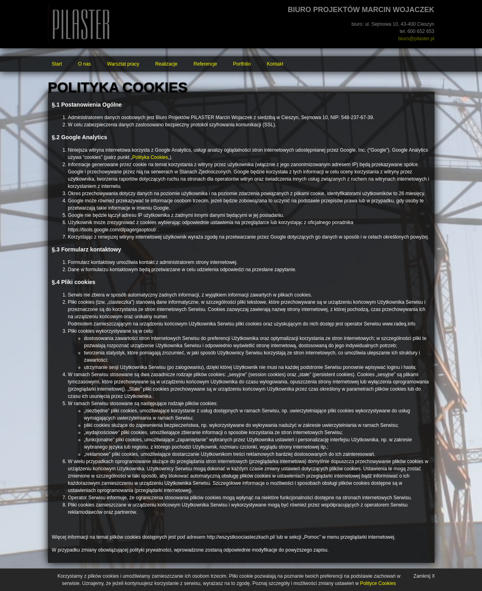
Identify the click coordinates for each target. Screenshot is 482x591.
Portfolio (242, 64)
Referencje (205, 64)
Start (57, 64)
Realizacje (166, 64)
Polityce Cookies (378, 583)
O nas (84, 64)
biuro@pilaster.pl (416, 38)
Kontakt (275, 64)
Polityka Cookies (150, 157)
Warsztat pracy (123, 64)
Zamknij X (424, 576)
